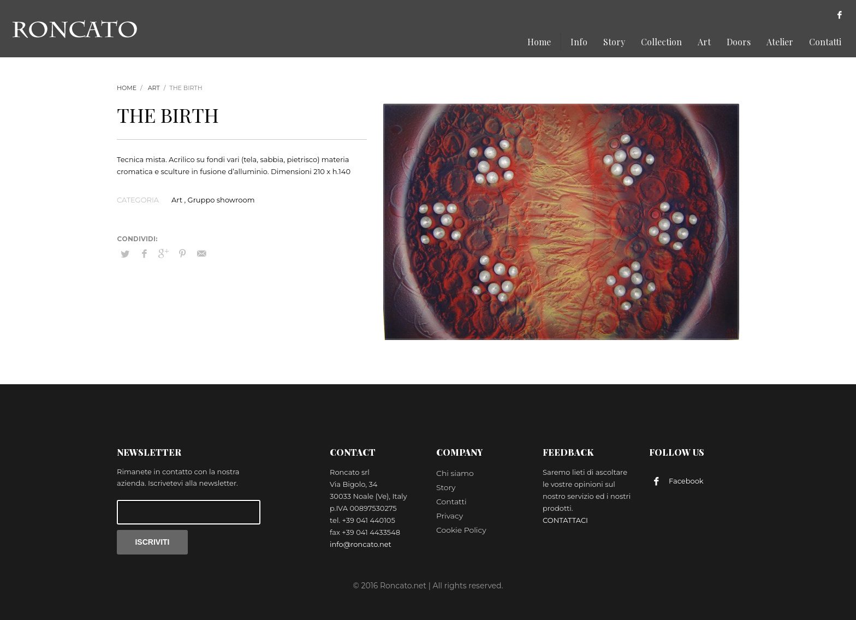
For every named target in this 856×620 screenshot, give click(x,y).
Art (154, 88)
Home (126, 88)
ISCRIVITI (152, 542)
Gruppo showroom (221, 199)
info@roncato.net (360, 544)
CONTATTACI (565, 520)
